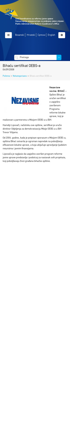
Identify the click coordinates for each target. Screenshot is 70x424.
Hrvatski (31, 34)
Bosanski (19, 34)
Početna (6, 76)
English (51, 34)
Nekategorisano (20, 76)
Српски (41, 34)
